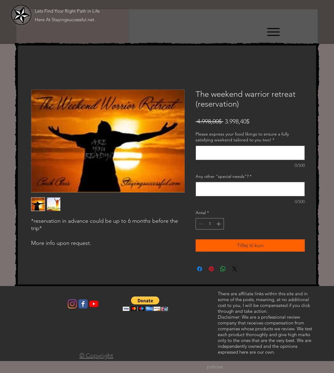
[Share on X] (234, 269)
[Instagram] (72, 303)
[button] (145, 303)
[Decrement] (200, 223)
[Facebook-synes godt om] (54, 305)
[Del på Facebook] (199, 269)
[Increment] (219, 223)
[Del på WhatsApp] (223, 269)
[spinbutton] (209, 223)
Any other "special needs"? (224, 176)
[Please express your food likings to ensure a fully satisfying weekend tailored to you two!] (250, 152)
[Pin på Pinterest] (211, 269)
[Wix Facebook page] (83, 303)
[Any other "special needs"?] (250, 189)
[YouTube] (93, 303)
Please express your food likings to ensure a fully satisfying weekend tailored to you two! (242, 137)
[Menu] (273, 31)
